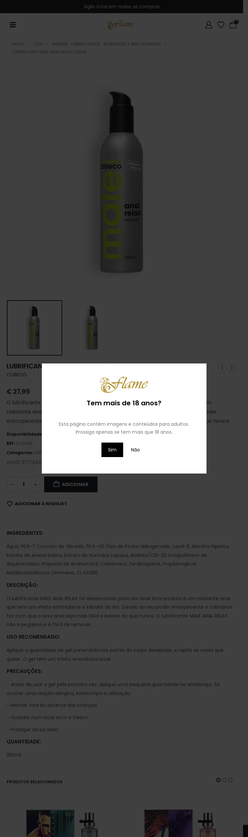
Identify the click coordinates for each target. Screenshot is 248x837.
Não (135, 450)
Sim (112, 450)
